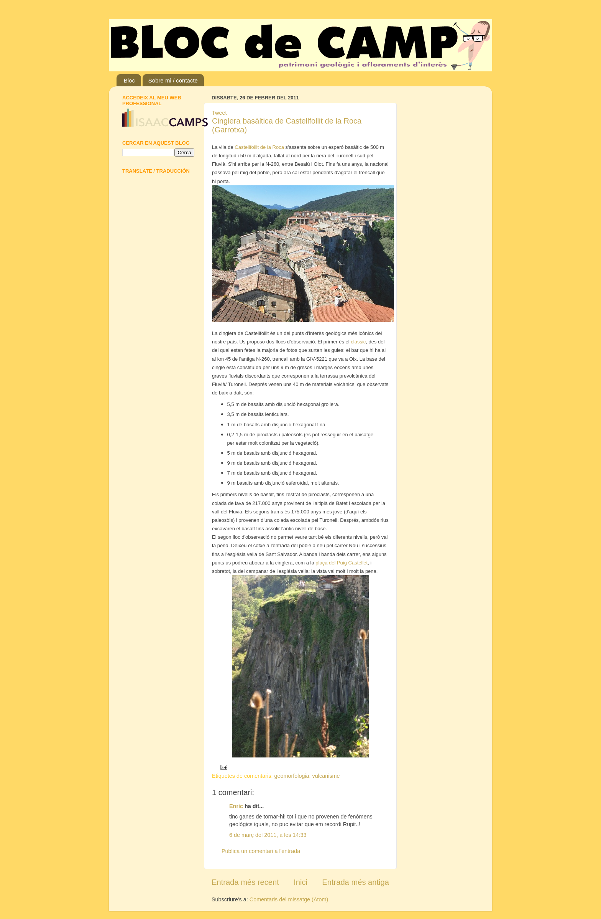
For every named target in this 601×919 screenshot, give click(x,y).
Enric (236, 806)
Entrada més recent (245, 882)
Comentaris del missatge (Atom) (289, 899)
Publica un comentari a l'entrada (261, 851)
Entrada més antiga (355, 882)
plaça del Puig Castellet (341, 563)
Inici (300, 882)
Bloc (129, 80)
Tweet (219, 113)
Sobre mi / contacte (173, 80)
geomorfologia (291, 776)
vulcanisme (326, 776)
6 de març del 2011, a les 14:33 (268, 835)
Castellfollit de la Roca (259, 147)
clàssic (358, 342)
